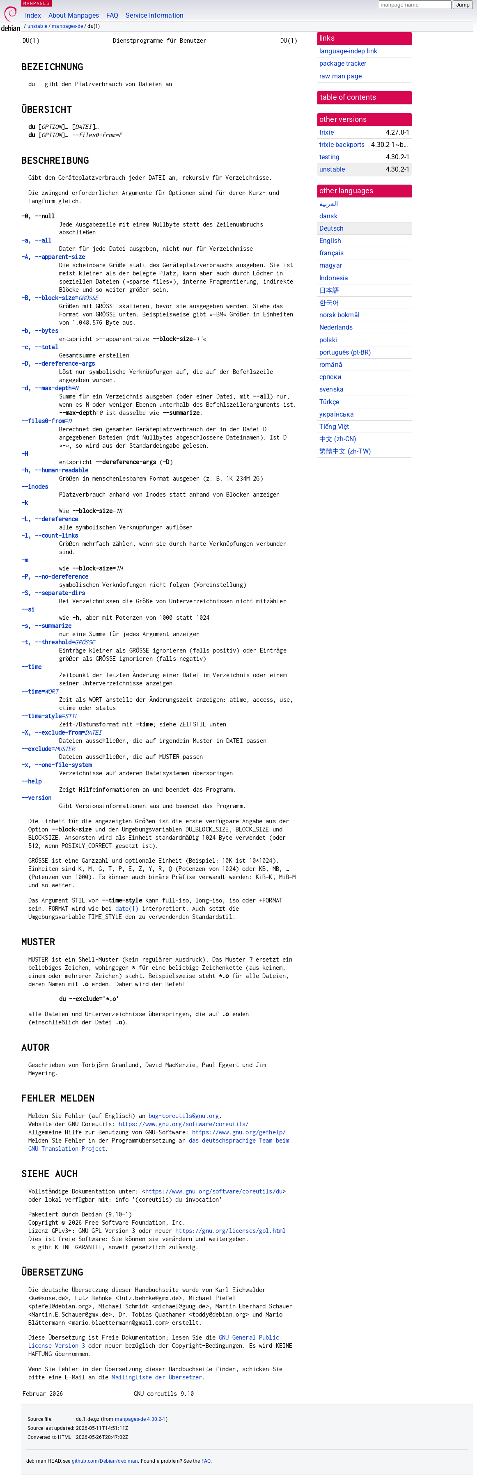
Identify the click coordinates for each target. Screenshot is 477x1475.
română (330, 365)
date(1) (127, 908)
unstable (37, 26)
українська (336, 414)
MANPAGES (36, 3)
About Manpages (73, 15)
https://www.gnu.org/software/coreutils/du (213, 1191)
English (330, 241)
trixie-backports (342, 145)
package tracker (342, 63)
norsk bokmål (339, 315)
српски (330, 377)
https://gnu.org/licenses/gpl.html (230, 1230)
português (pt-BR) (345, 352)
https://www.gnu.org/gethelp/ (239, 1132)
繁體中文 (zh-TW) (345, 451)
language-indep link (348, 51)
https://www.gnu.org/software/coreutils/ (184, 1123)
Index (33, 15)
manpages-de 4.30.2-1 (140, 1419)
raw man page (340, 76)
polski (328, 340)
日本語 (329, 290)
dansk (328, 216)
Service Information (154, 15)
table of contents (348, 97)
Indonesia (333, 278)
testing (329, 157)
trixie (326, 132)
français (331, 253)
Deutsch (331, 228)
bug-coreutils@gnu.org (184, 1115)
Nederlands (336, 327)
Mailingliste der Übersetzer (157, 1377)
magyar (330, 265)
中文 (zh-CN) (338, 439)
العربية (328, 204)
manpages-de (67, 26)
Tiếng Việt (334, 427)
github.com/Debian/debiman (105, 1461)
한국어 (329, 303)
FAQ (112, 15)
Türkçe (329, 402)
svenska (331, 389)
